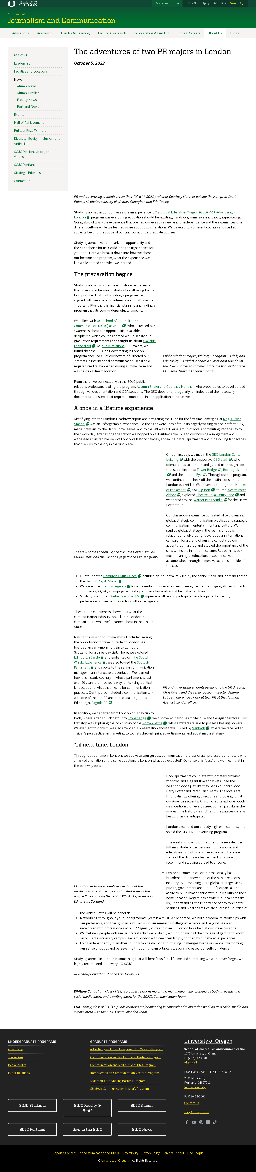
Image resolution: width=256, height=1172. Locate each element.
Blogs (234, 33)
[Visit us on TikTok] (214, 1122)
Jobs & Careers (189, 33)
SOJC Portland (25, 164)
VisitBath (198, 728)
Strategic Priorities (27, 172)
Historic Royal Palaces (102, 581)
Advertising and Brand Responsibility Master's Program (126, 1049)
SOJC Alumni (142, 1105)
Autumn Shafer (148, 386)
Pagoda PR (99, 702)
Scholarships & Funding (152, 33)
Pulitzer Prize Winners (30, 130)
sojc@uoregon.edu (196, 1112)
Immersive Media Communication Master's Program (124, 1073)
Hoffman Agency (113, 586)
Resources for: (164, 3)
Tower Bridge (207, 469)
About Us (215, 33)
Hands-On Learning (75, 33)
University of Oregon (208, 1041)
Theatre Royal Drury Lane (215, 494)
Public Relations (19, 1073)
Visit (215, 3)
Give (223, 3)
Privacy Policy (150, 1153)
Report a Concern (65, 1153)
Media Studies (17, 1065)
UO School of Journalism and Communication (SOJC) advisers (107, 323)
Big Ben (204, 489)
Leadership (22, 63)
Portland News (28, 106)
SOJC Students (32, 1105)
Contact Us (22, 180)
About (180, 1153)
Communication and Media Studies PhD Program (123, 1065)
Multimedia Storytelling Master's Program (118, 1081)
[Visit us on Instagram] (201, 1122)
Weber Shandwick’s (124, 596)
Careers (168, 1153)
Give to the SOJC (87, 1129)
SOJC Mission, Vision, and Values (33, 154)
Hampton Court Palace (120, 576)
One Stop (193, 3)
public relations (112, 345)
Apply (206, 3)
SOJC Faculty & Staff (87, 1108)
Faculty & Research (112, 33)
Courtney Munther (180, 386)
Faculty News (27, 99)
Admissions (20, 33)
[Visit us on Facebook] (187, 1122)
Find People (195, 1153)
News (18, 79)
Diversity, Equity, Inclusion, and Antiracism (37, 141)
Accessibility (130, 1153)
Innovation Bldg (195, 1087)
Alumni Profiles (28, 93)
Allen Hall (190, 1062)
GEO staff (220, 459)
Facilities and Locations (31, 71)
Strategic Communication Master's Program (119, 1088)
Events (19, 114)
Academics (45, 33)
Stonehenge (137, 718)
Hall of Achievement (29, 122)
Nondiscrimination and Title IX (100, 1153)
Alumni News (27, 86)
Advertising (15, 1049)
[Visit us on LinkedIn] (208, 1122)
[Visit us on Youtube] (194, 1122)
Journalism (15, 1057)
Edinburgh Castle (87, 657)
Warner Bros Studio (208, 499)
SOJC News (142, 1129)
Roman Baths (152, 723)
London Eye (193, 474)
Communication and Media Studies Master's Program (125, 1057)
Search (234, 3)
